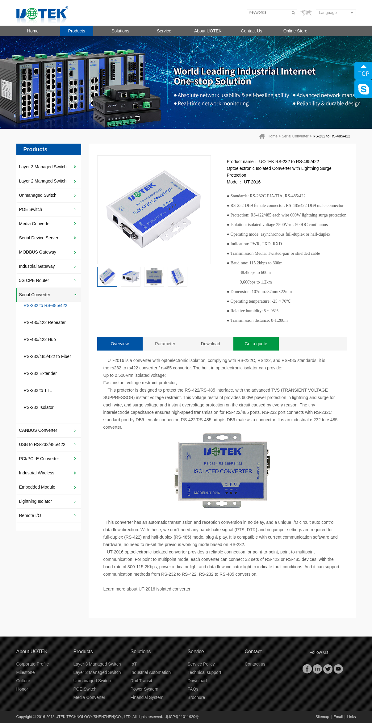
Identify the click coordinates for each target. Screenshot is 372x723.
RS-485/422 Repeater (45, 322)
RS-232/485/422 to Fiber (47, 356)
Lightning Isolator (35, 501)
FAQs (193, 689)
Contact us (255, 664)
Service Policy (201, 664)
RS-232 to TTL (38, 390)
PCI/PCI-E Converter (39, 458)
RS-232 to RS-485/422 (331, 136)
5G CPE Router (34, 280)
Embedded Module (37, 487)
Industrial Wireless (36, 472)
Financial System (147, 697)
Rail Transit (141, 680)
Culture (23, 680)
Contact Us (251, 30)
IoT (134, 664)
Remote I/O (30, 515)
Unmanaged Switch (37, 195)
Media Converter (35, 223)
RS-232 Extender (40, 373)
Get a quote (256, 343)
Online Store (295, 30)
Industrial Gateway (37, 266)
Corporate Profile (32, 664)
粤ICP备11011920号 (182, 717)
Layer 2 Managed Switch (43, 181)
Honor (22, 689)
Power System (144, 689)
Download (210, 343)
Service (164, 30)
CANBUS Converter (38, 430)
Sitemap (322, 717)
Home (33, 30)
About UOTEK (208, 30)
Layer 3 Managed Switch (43, 166)
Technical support (204, 672)
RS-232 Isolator (39, 407)
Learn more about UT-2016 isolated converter (147, 588)
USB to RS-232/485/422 (42, 444)
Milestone (25, 672)
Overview (120, 343)
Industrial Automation (151, 672)
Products (76, 30)
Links (351, 717)
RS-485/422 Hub (40, 339)
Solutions (120, 30)
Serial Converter (295, 136)
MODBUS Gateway (37, 252)
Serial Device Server (39, 237)
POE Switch (30, 209)
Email (338, 717)
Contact (253, 651)
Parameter (165, 343)
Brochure (196, 697)
